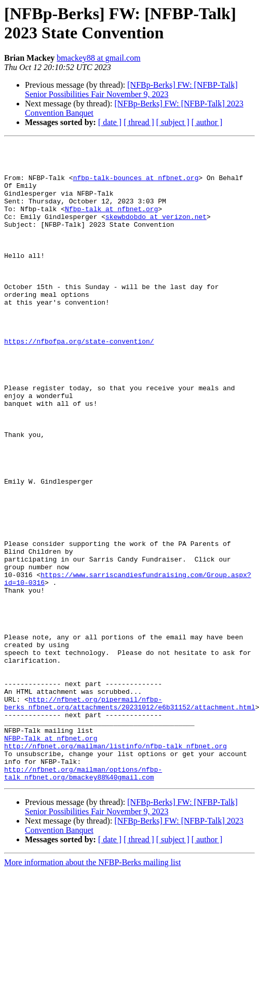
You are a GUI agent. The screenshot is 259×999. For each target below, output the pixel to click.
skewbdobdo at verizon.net (156, 232)
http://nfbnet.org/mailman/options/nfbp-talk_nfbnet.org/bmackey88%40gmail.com (83, 900)
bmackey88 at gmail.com (98, 57)
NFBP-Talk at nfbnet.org (50, 858)
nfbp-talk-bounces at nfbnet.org (136, 185)
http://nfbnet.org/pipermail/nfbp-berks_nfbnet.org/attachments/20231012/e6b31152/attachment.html (129, 815)
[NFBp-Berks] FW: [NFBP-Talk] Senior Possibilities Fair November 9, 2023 (131, 89)
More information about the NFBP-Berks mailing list (92, 990)
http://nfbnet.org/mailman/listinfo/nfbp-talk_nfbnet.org (115, 867)
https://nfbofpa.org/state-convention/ (79, 381)
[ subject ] (172, 122)
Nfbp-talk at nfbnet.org (111, 222)
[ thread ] (139, 122)
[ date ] (109, 122)
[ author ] (207, 122)
